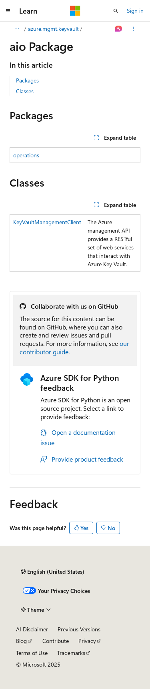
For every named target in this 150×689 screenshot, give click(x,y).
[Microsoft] (75, 11)
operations (26, 155)
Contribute (55, 641)
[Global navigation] (8, 11)
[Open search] (116, 11)
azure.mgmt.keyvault (53, 28)
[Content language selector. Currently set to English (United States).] (52, 571)
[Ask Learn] (118, 28)
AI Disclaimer (32, 629)
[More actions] (133, 28)
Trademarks (71, 653)
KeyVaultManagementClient (47, 222)
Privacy (87, 641)
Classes (25, 91)
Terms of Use (32, 653)
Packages (27, 80)
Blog (21, 641)
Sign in (135, 10)
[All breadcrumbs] (17, 28)
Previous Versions (79, 629)
